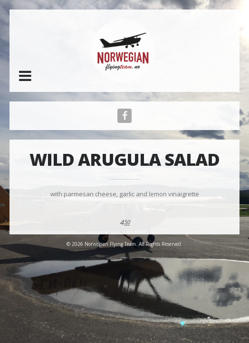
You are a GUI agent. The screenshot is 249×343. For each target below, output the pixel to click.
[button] (25, 76)
